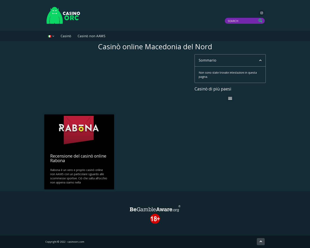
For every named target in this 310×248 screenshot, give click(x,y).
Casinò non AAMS (92, 36)
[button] (260, 60)
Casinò (66, 36)
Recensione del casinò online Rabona (78, 158)
